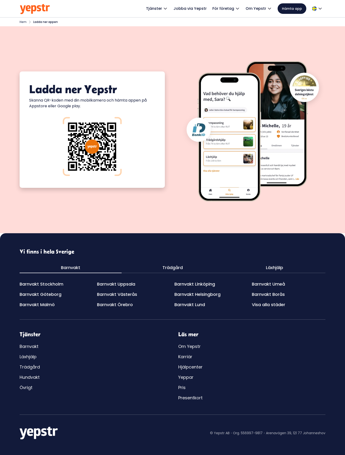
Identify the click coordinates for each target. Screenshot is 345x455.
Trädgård (30, 367)
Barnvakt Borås (268, 294)
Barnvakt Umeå (268, 284)
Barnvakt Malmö (37, 305)
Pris (182, 387)
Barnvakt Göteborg (40, 294)
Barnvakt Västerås (117, 294)
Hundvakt (30, 377)
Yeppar (186, 377)
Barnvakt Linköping (194, 284)
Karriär (185, 357)
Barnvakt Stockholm (41, 284)
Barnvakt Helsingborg (197, 294)
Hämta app (292, 8)
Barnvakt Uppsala (116, 284)
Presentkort (190, 398)
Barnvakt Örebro (115, 305)
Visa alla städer (268, 305)
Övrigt (26, 387)
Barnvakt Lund (189, 305)
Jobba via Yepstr (190, 8)
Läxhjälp (28, 357)
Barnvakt (29, 346)
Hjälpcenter (190, 367)
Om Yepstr (189, 346)
